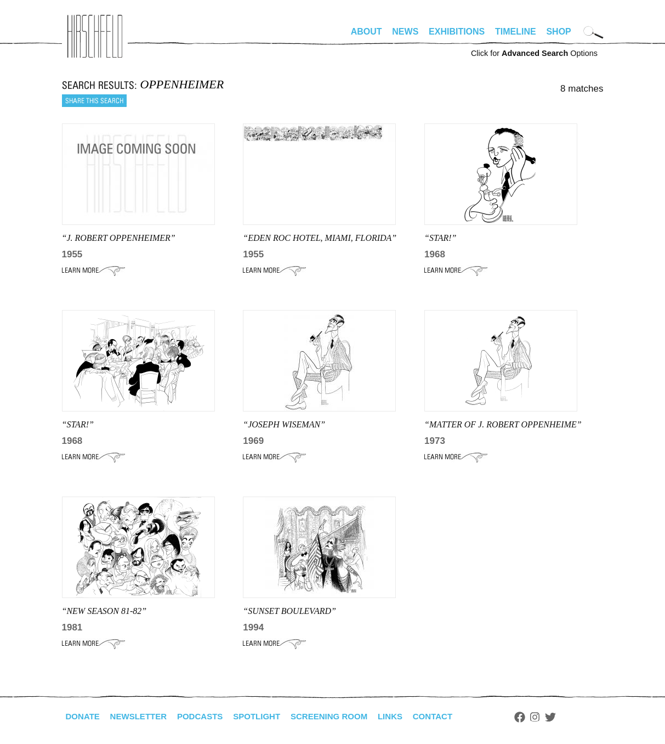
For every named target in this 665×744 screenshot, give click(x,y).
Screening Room (343, 716)
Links (408, 716)
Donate (84, 716)
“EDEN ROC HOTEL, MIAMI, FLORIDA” (319, 238)
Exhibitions (457, 31)
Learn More (93, 270)
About (366, 31)
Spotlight (267, 716)
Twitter (571, 717)
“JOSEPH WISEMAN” (284, 424)
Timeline (515, 31)
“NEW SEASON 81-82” (104, 611)
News (405, 31)
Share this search (94, 100)
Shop (558, 31)
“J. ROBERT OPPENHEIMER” (118, 238)
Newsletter (142, 716)
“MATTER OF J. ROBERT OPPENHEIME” (503, 424)
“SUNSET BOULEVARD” (289, 611)
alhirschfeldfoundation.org (95, 36)
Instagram (556, 717)
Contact (452, 716)
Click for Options (534, 53)
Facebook (540, 717)
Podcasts (207, 716)
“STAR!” (440, 238)
